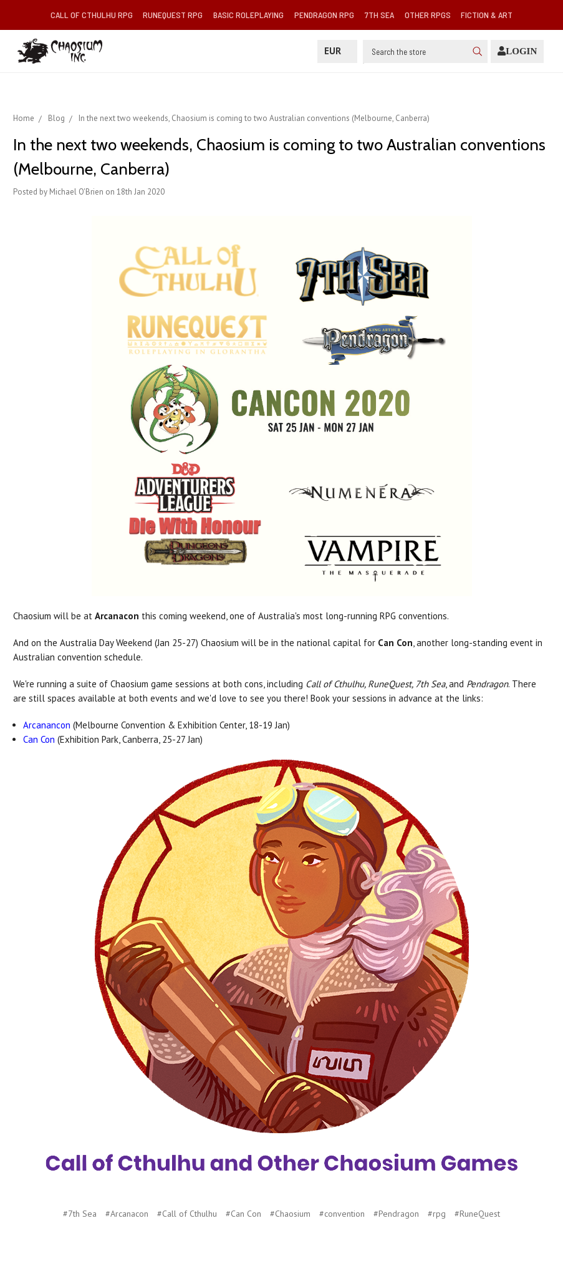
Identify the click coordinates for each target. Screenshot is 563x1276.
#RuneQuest (477, 1213)
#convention (342, 1213)
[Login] (517, 51)
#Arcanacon (126, 1213)
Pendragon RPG (324, 14)
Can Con (39, 739)
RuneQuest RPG (173, 14)
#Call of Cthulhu (187, 1213)
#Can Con (243, 1213)
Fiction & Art (486, 14)
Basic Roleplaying (248, 14)
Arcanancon (46, 725)
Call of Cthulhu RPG (92, 14)
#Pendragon (396, 1213)
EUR (337, 51)
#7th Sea (80, 1213)
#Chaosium (290, 1213)
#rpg (437, 1213)
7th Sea (379, 14)
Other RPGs (428, 14)
